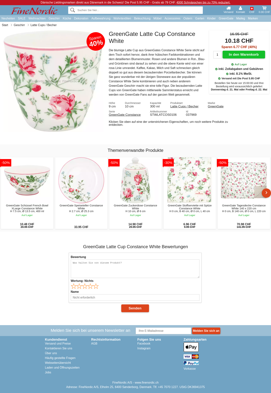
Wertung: (82, 280)
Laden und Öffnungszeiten (62, 367)
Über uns (51, 353)
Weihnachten (37, 18)
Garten (199, 18)
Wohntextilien (122, 18)
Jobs (48, 372)
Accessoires (172, 18)
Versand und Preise (58, 343)
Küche (67, 18)
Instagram (143, 348)
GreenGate (226, 18)
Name (75, 291)
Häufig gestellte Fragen (60, 358)
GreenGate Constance (125, 115)
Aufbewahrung (100, 18)
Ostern (187, 18)
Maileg (240, 18)
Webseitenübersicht (58, 362)
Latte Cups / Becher (184, 106)
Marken (253, 18)
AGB (94, 343)
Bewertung (78, 257)
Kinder (211, 18)
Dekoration (81, 18)
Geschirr (54, 18)
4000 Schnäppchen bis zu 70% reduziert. (203, 2)
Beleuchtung (142, 18)
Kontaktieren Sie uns (58, 348)
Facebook (143, 343)
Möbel (157, 18)
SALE (22, 18)
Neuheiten (8, 18)
